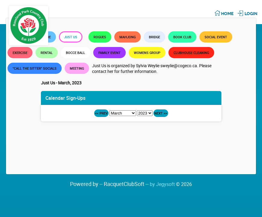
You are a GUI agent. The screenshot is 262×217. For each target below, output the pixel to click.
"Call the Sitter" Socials (35, 68)
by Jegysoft (171, 184)
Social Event (216, 37)
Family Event (109, 52)
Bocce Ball (75, 52)
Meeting (77, 68)
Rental (47, 52)
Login (251, 13)
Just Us (70, 37)
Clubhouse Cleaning (191, 52)
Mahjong (127, 37)
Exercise (20, 52)
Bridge (154, 37)
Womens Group (147, 52)
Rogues (100, 37)
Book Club (182, 37)
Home (227, 13)
